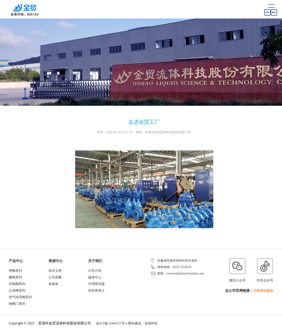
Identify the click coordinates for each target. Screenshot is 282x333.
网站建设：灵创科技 (143, 324)
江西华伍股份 (262, 290)
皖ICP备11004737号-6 (111, 324)
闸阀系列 (15, 271)
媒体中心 (94, 277)
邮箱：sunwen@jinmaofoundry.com (178, 277)
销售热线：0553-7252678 (172, 269)
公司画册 (55, 277)
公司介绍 (94, 271)
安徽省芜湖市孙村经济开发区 (175, 260)
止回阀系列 (17, 291)
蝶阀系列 (15, 277)
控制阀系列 (17, 284)
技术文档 (55, 271)
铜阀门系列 (17, 305)
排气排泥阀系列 (20, 298)
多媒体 (53, 284)
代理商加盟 (96, 284)
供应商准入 (96, 291)
